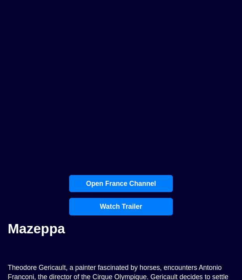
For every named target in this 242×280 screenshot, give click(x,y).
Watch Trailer (121, 206)
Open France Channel (121, 183)
